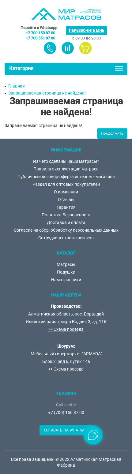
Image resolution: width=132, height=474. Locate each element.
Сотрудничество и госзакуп (66, 237)
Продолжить (112, 133)
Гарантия (66, 207)
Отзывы (66, 199)
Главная (16, 86)
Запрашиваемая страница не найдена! (47, 93)
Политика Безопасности (66, 214)
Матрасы (66, 264)
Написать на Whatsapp (66, 430)
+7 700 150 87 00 (40, 33)
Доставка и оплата (66, 222)
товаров (68, 48)
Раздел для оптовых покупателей (66, 184)
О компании (66, 191)
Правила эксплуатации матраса (66, 168)
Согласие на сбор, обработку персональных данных (66, 230)
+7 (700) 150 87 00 (66, 412)
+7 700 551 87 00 (40, 38)
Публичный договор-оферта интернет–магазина (66, 176)
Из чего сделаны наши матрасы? (66, 161)
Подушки (66, 272)
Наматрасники (66, 279)
